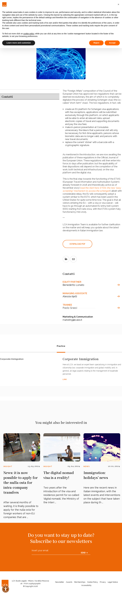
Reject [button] (96, 43)
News (87, 466)
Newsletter (59, 582)
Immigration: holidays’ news (96, 475)
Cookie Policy (92, 582)
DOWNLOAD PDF (77, 244)
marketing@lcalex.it (72, 320)
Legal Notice (113, 582)
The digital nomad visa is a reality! (58, 475)
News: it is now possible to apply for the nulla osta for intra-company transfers (20, 482)
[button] (118, 4)
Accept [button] (112, 43)
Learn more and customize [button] (19, 43)
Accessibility (86, 585)
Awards (69, 582)
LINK (65, 379)
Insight (7, 466)
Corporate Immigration (11, 360)
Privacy (103, 582)
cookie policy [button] (28, 34)
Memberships (79, 582)
